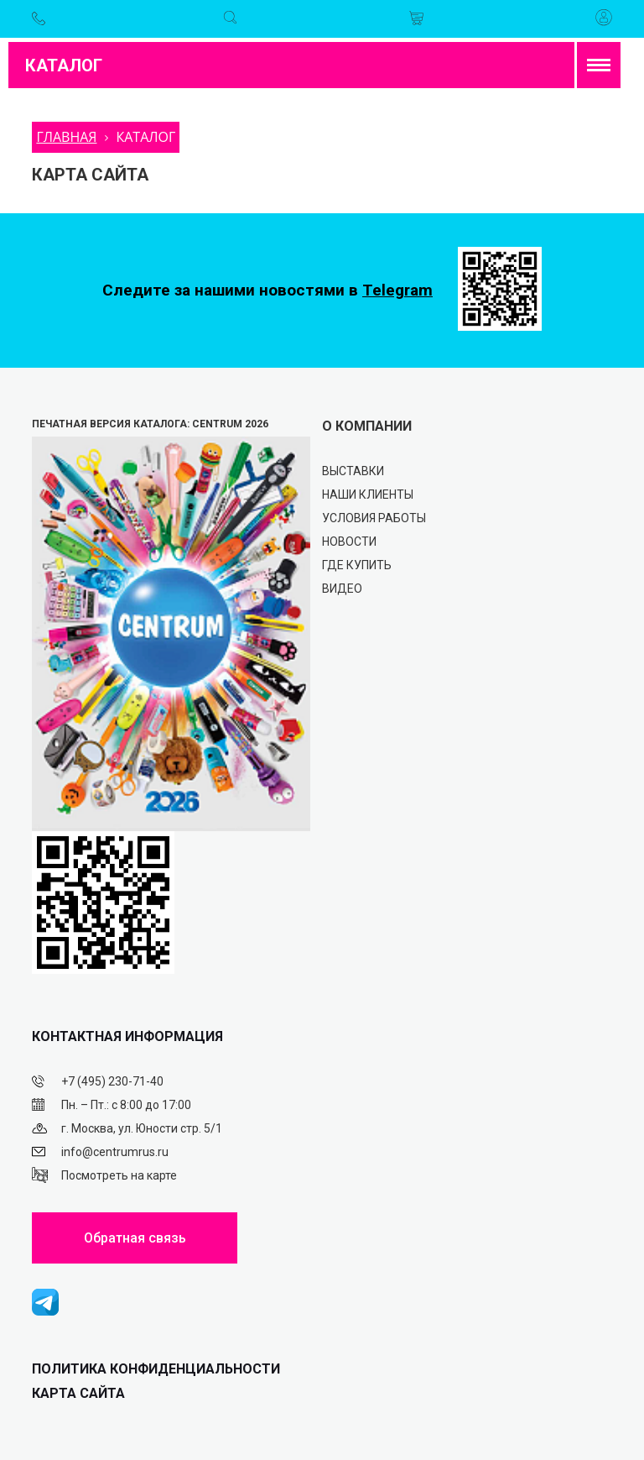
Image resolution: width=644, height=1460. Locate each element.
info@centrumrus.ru (115, 1152)
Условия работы (374, 518)
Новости (349, 541)
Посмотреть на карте (119, 1175)
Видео (342, 588)
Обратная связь (135, 1238)
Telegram (397, 290)
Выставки (353, 471)
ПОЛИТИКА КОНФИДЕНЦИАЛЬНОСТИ (156, 1369)
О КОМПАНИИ (367, 426)
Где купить (357, 565)
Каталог (63, 65)
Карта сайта (78, 1393)
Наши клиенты (367, 494)
